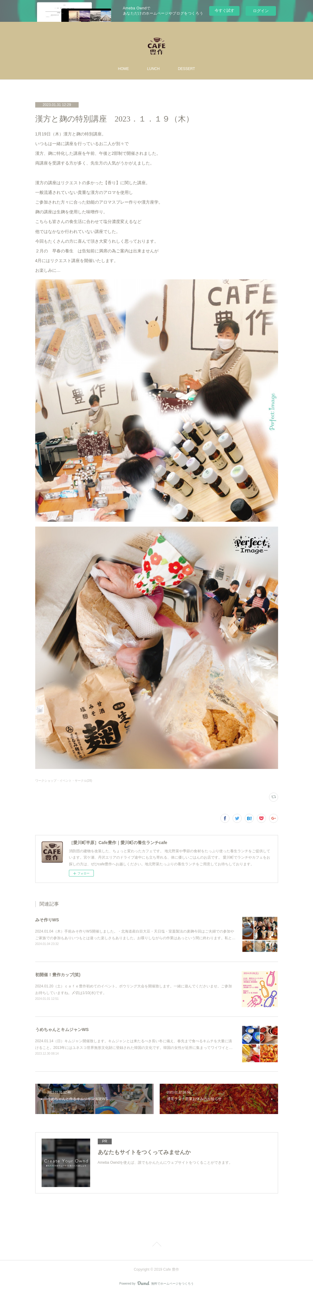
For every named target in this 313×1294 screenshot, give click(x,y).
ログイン (261, 10)
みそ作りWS (47, 919)
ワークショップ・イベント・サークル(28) (63, 780)
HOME (123, 69)
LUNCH (153, 69)
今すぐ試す (224, 10)
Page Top (156, 1245)
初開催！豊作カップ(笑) (57, 974)
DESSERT (186, 69)
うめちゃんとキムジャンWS (62, 1029)
